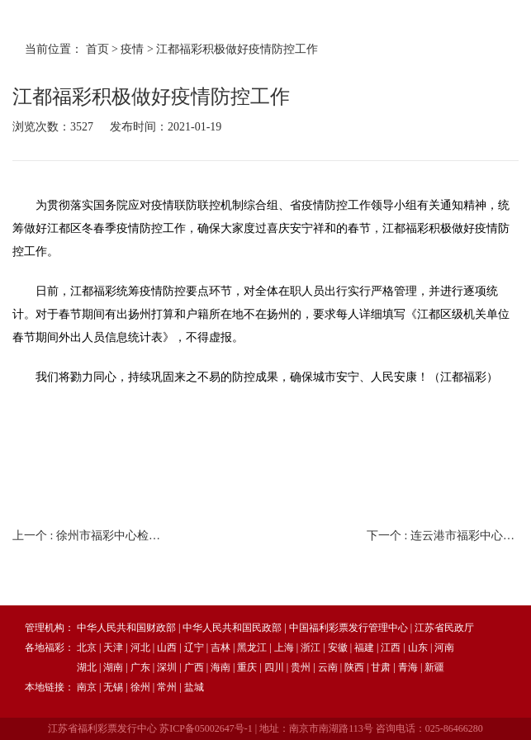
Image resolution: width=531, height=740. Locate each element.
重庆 (247, 667)
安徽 (338, 647)
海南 (220, 667)
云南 (328, 667)
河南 (444, 647)
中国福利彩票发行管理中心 (348, 627)
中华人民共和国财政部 (126, 627)
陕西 (354, 667)
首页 (97, 49)
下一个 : (443, 535)
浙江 (310, 647)
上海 (284, 647)
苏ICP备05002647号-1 (206, 728)
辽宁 (194, 647)
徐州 (140, 687)
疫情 (132, 49)
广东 (140, 667)
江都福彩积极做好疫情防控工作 (237, 49)
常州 (167, 687)
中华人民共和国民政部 (232, 627)
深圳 (167, 667)
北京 (87, 647)
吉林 (220, 647)
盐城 (194, 687)
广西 (194, 667)
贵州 (301, 667)
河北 (140, 647)
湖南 (113, 667)
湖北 (87, 667)
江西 (391, 647)
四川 (274, 667)
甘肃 (381, 667)
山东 (418, 647)
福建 (364, 647)
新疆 (434, 667)
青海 (408, 667)
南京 (87, 687)
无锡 (113, 687)
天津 (113, 647)
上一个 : (88, 535)
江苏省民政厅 (444, 627)
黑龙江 (252, 647)
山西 (167, 647)
